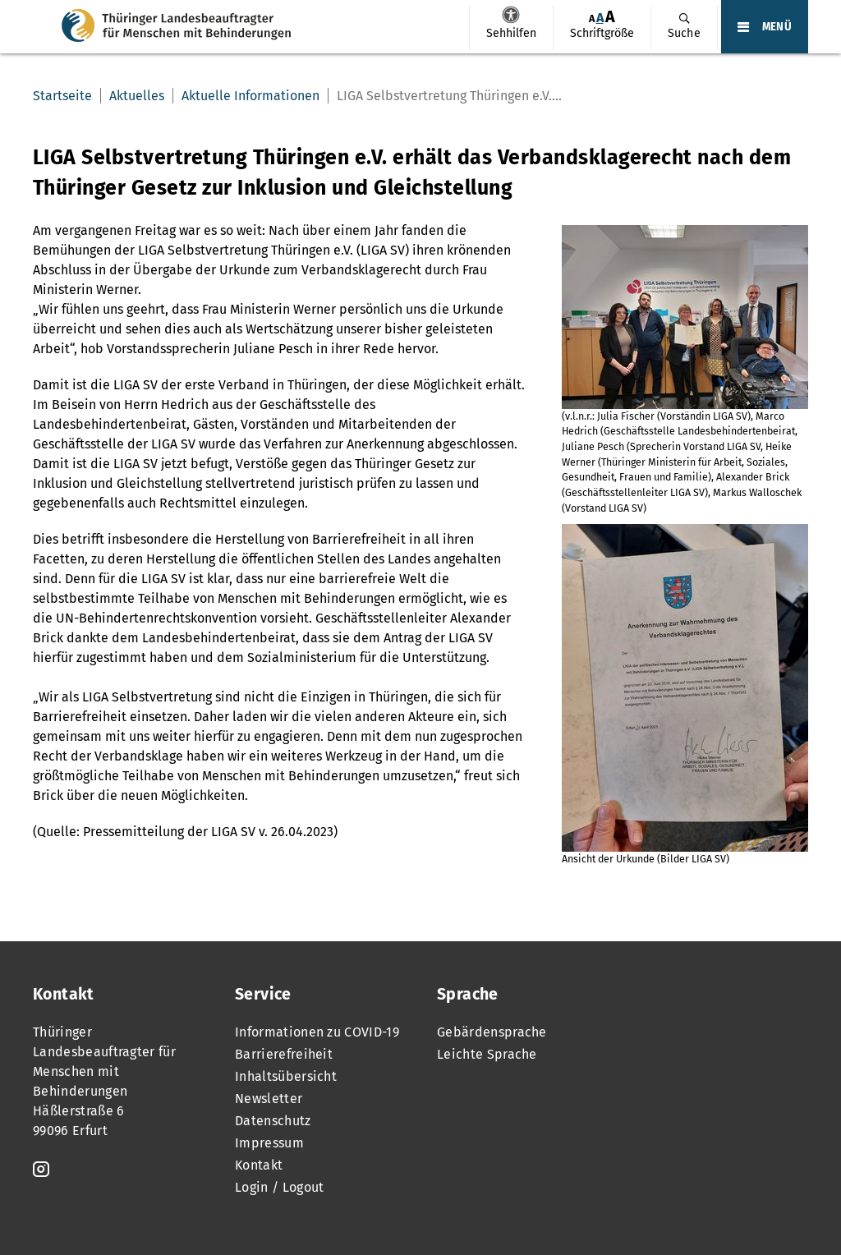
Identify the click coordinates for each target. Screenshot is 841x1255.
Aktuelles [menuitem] (136, 95)
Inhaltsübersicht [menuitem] (286, 1076)
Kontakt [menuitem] (259, 1165)
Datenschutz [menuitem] (273, 1121)
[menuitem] (511, 28)
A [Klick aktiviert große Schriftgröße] (610, 16)
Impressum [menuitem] (269, 1143)
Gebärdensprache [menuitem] (492, 1032)
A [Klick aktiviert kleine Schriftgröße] (592, 18)
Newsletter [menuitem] (268, 1098)
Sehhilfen (511, 15)
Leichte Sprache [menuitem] (487, 1054)
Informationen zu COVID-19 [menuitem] (317, 1032)
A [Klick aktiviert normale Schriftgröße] (600, 17)
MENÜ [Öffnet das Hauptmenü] (777, 27)
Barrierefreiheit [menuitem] (284, 1054)
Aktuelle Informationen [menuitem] (250, 95)
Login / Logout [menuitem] (279, 1187)
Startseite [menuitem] (62, 95)
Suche (684, 33)
